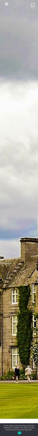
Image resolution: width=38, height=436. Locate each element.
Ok (19, 433)
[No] (35, 430)
